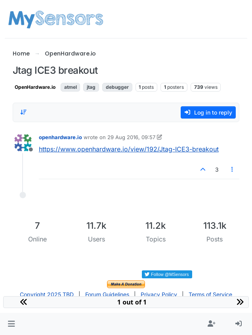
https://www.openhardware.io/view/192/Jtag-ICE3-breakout (129, 149)
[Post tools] (232, 169)
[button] (11, 324)
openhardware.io (60, 137)
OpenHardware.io (35, 87)
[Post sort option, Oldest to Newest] (23, 112)
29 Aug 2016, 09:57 (131, 137)
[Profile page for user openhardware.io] (22, 142)
